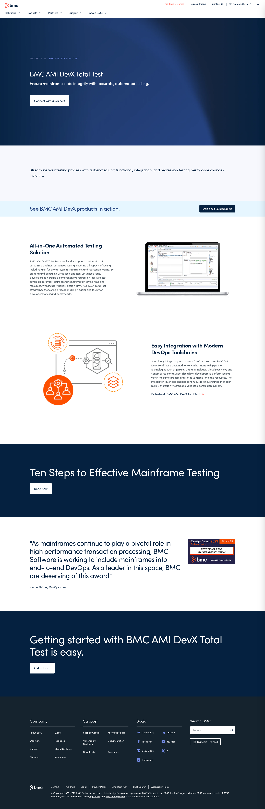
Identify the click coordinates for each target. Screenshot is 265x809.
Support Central (91, 732)
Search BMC (200, 720)
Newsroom (60, 757)
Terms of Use (156, 793)
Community (145, 733)
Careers (34, 748)
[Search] (258, 4)
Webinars (35, 740)
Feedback (59, 740)
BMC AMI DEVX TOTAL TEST (64, 58)
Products (32, 13)
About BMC (96, 13)
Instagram (145, 760)
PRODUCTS (36, 58)
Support (73, 13)
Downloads (89, 752)
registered (94, 796)
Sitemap (34, 757)
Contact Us (217, 3)
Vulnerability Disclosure (89, 742)
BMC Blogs (145, 751)
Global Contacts (62, 748)
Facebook (144, 742)
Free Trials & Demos (174, 3)
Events (57, 732)
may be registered (115, 796)
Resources (113, 752)
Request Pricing (198, 3)
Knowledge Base (116, 732)
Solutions (10, 13)
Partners (53, 13)
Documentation (116, 740)
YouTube (168, 742)
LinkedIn (168, 733)
